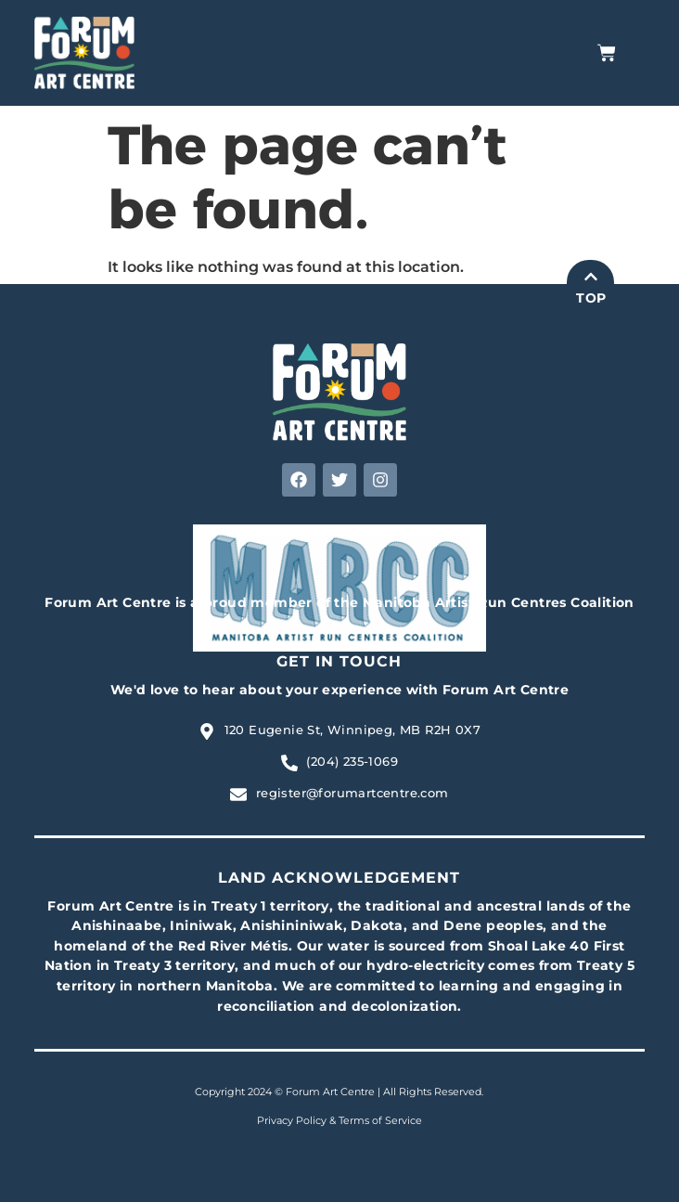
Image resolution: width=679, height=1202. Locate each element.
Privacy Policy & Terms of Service (339, 1120)
